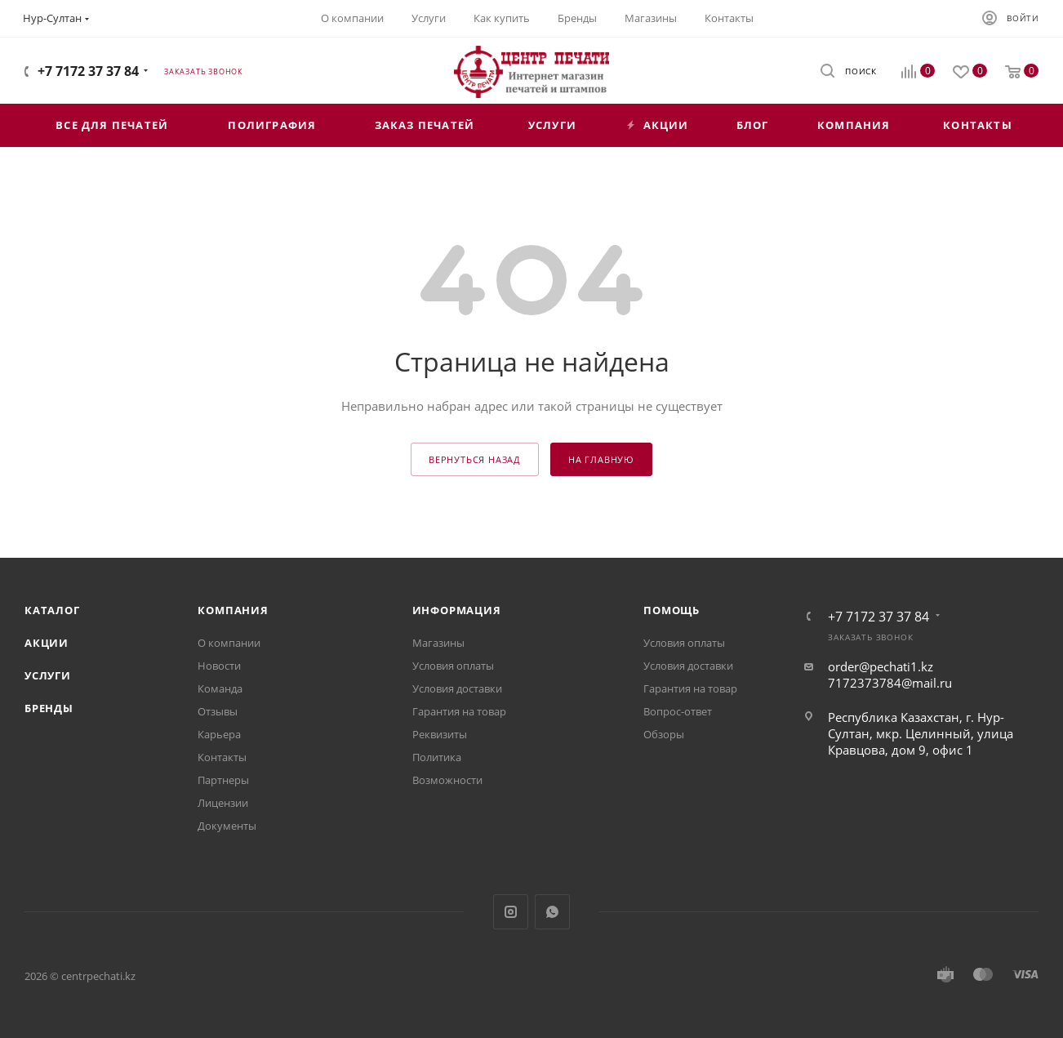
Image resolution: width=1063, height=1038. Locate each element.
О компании (229, 642)
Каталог (52, 610)
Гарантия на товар (459, 711)
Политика (436, 757)
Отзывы (218, 711)
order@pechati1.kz (880, 666)
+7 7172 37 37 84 (88, 71)
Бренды (48, 708)
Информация (456, 610)
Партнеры (223, 780)
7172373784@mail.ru (890, 683)
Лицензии (223, 802)
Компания (233, 610)
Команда (220, 688)
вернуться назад (475, 459)
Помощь (671, 610)
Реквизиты (439, 734)
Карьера (219, 734)
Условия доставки (457, 688)
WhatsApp (552, 911)
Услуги (47, 675)
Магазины (438, 642)
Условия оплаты (453, 665)
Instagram (510, 911)
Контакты (222, 757)
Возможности (447, 780)
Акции (46, 642)
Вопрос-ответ (677, 711)
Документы (227, 825)
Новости (219, 665)
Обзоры (663, 734)
